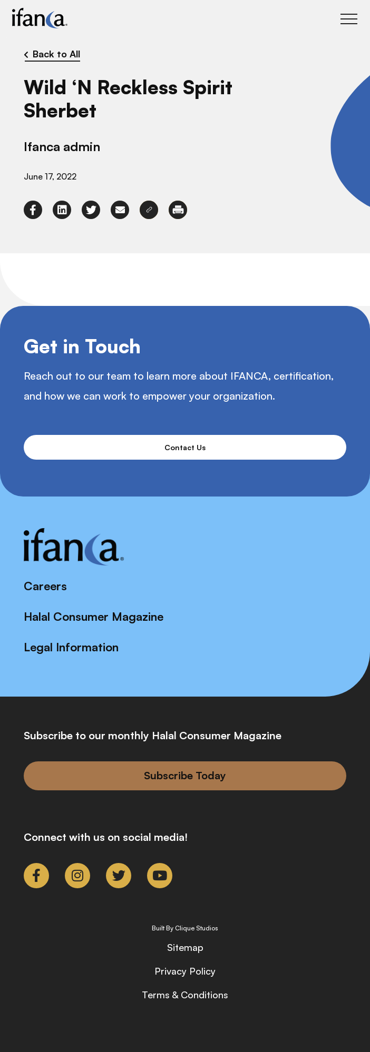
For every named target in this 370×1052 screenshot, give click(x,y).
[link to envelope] (120, 210)
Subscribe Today (185, 775)
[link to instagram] (77, 875)
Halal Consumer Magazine (93, 616)
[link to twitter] (91, 210)
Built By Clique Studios (185, 928)
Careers (45, 586)
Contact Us (185, 447)
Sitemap (185, 947)
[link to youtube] (159, 875)
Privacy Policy (185, 971)
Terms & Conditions (185, 994)
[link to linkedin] (62, 210)
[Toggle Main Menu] (348, 19)
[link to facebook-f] (33, 210)
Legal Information (71, 647)
